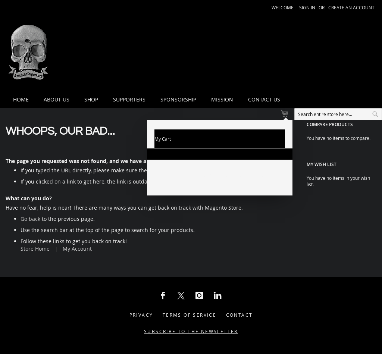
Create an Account (351, 7)
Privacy (141, 297)
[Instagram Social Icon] (199, 277)
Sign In (307, 7)
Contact (239, 297)
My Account (77, 230)
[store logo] (28, 53)
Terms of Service (189, 297)
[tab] (206, 53)
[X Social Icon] (180, 277)
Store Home (35, 230)
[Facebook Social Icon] (162, 277)
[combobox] (311, 88)
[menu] (206, 53)
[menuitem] (80, 53)
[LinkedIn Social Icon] (217, 277)
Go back (30, 200)
